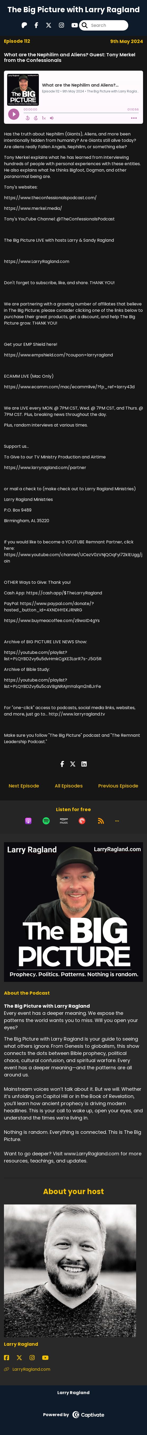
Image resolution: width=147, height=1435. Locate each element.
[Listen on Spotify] (46, 821)
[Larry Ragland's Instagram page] (35, 1358)
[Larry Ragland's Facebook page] (9, 1358)
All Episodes (69, 785)
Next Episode (24, 785)
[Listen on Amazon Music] (64, 821)
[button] (117, 821)
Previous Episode (118, 785)
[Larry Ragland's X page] (22, 1358)
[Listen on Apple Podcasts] (28, 821)
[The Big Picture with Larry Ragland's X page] (45, 25)
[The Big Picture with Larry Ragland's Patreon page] (24, 25)
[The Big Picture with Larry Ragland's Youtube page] (71, 25)
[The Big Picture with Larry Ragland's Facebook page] (33, 25)
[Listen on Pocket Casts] (82, 821)
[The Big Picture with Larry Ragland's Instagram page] (58, 25)
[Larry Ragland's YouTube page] (48, 1358)
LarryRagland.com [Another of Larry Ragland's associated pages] (27, 1369)
